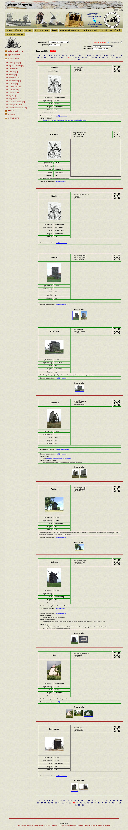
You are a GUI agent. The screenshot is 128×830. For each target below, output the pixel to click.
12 (66, 55)
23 (104, 55)
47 (100, 57)
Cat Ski (55, 458)
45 (93, 57)
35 (59, 57)
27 (117, 55)
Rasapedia (49, 458)
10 (59, 55)
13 (70, 55)
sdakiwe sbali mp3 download (78, 120)
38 (69, 57)
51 (113, 57)
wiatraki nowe (13, 118)
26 (114, 55)
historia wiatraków (15, 51)
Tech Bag (59, 458)
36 (62, 57)
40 (76, 57)
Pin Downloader (67, 458)
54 (79, 60)
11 (63, 55)
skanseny (12, 114)
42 (83, 57)
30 (41, 57)
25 (111, 55)
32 (48, 57)
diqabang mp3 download (63, 120)
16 (80, 55)
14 (73, 55)
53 (120, 57)
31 (45, 57)
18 (87, 55)
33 (52, 57)
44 (89, 57)
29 (38, 57)
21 (97, 55)
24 (107, 55)
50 (110, 57)
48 (103, 57)
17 (83, 55)
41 (79, 57)
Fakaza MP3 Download (49, 120)
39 (73, 57)
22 (100, 55)
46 (96, 57)
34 (55, 57)
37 (65, 57)
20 (93, 55)
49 (107, 57)
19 (90, 55)
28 (121, 55)
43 (86, 57)
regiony (11, 110)
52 (117, 57)
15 (77, 55)
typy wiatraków (14, 55)
